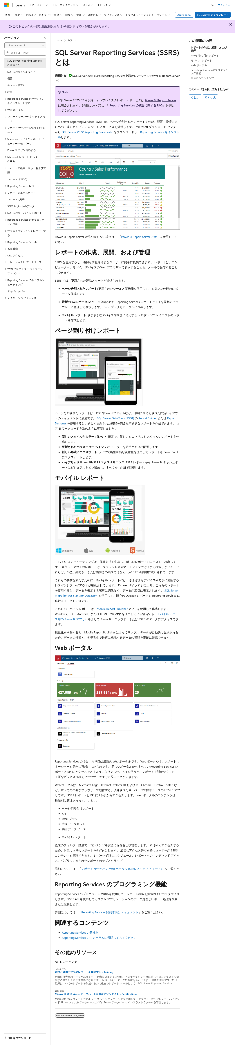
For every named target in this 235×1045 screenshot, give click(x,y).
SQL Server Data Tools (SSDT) (115, 418)
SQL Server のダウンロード (213, 15)
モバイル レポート (201, 60)
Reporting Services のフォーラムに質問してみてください (99, 937)
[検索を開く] (212, 5)
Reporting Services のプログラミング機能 (209, 71)
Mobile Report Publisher (112, 609)
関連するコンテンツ (202, 78)
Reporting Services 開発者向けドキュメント (109, 912)
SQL (70, 40)
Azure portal (184, 15)
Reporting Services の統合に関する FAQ (135, 105)
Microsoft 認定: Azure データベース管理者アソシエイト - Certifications (96, 994)
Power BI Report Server (160, 100)
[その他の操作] (177, 41)
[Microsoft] (6, 5)
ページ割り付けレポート (205, 55)
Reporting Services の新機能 (80, 932)
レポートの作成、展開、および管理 (209, 49)
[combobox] (25, 45)
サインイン (224, 4)
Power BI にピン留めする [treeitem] (21, 150)
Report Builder (147, 418)
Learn (59, 40)
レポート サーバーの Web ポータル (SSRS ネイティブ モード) (121, 869)
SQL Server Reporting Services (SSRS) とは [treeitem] (24, 63)
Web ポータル (199, 65)
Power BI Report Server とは (139, 237)
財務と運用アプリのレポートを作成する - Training (84, 972)
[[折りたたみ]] (45, 37)
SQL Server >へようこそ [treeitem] (21, 72)
